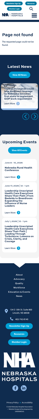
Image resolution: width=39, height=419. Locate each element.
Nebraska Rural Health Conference (18, 169)
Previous (25, 116)
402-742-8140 (21, 319)
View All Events (19, 150)
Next (34, 116)
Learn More (10, 177)
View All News (19, 74)
